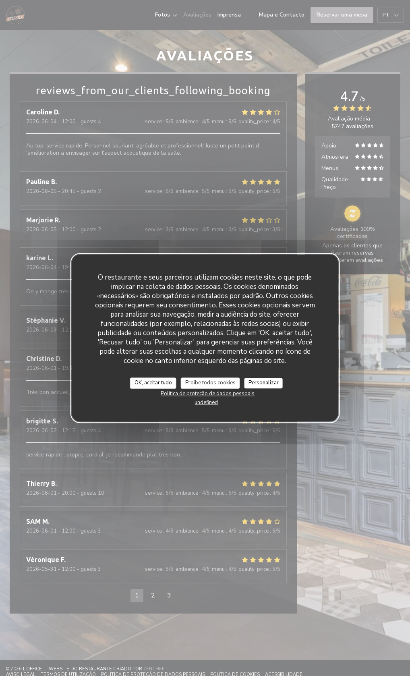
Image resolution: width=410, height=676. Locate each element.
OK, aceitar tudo (153, 382)
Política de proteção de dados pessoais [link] (208, 393)
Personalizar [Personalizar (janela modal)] (263, 382)
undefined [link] (206, 402)
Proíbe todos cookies (210, 382)
